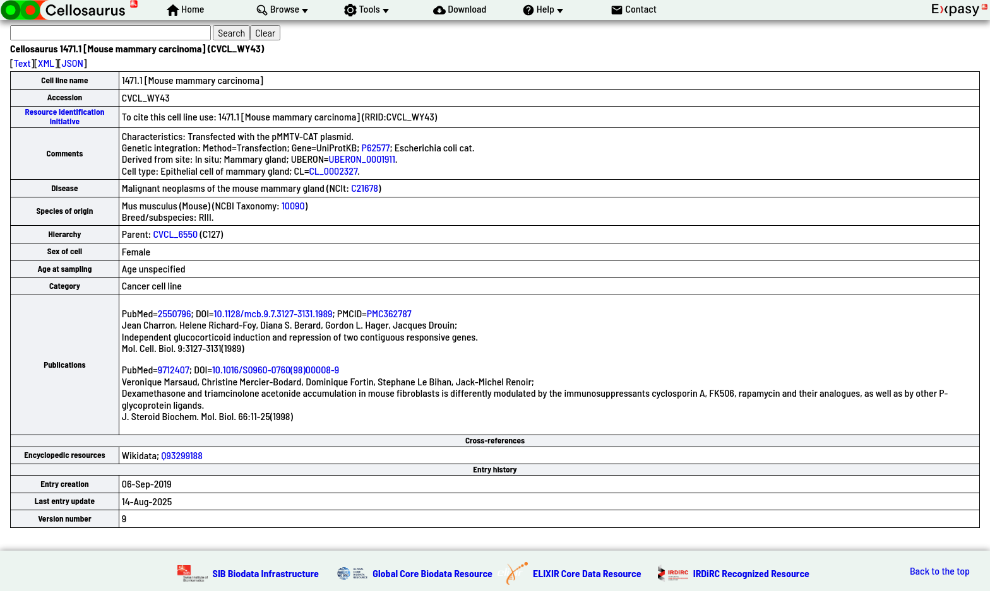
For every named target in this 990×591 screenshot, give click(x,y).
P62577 (376, 147)
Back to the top (940, 570)
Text (22, 63)
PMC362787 (389, 313)
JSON (72, 63)
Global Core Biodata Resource (432, 573)
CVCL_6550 (175, 234)
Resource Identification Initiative (65, 116)
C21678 (364, 188)
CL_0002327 (333, 171)
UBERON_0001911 (362, 159)
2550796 (174, 313)
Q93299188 (182, 455)
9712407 (173, 369)
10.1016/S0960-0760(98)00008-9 (275, 369)
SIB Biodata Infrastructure (266, 573)
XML (46, 63)
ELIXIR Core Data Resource (587, 573)
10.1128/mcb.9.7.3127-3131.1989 (273, 313)
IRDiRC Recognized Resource (751, 573)
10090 (293, 205)
